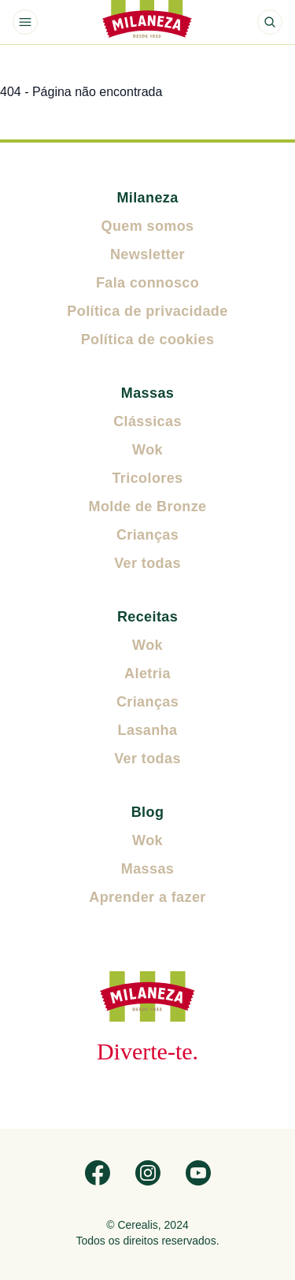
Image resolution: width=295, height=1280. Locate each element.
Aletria (147, 673)
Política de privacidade (147, 311)
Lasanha (148, 730)
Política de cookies (148, 339)
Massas (147, 393)
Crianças (147, 535)
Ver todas (147, 563)
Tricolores (147, 478)
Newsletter (147, 254)
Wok (147, 450)
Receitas (147, 617)
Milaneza (147, 198)
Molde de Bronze (147, 506)
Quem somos (147, 226)
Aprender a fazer (147, 897)
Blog (147, 812)
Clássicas (147, 421)
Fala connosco (147, 283)
